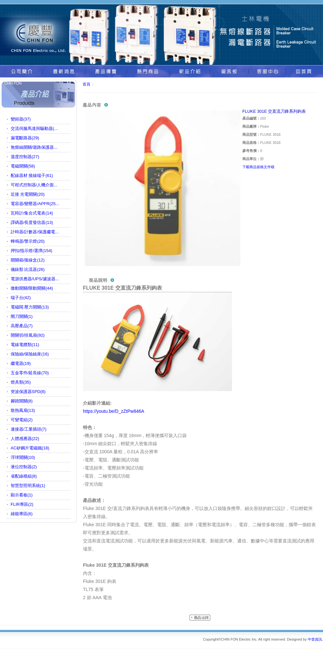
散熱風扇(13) (23, 410)
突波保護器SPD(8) (28, 391)
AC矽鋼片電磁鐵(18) (30, 448)
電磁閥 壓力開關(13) (30, 307)
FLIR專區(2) (22, 504)
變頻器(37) (21, 119)
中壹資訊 (315, 639)
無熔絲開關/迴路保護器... (34, 147)
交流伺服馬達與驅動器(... (34, 128)
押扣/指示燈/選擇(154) (31, 250)
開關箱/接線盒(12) (28, 260)
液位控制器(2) (24, 466)
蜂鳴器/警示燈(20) (28, 241)
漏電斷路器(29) (25, 137)
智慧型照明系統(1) (28, 485)
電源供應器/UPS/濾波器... (35, 278)
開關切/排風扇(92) (28, 335)
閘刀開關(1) (22, 316)
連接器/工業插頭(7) (29, 429)
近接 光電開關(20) (28, 194)
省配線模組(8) (24, 476)
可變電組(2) (22, 419)
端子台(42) (21, 297)
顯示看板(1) (22, 495)
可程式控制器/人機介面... (34, 184)
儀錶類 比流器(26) (28, 269)
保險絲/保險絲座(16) (30, 354)
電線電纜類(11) (25, 344)
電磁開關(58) (23, 166)
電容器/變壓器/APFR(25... (35, 203)
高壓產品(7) (22, 325)
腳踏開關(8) (22, 401)
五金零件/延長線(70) (30, 372)
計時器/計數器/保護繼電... (35, 231)
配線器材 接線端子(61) (32, 175)
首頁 (86, 84)
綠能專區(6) (22, 513)
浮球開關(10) (23, 457)
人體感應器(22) (25, 438)
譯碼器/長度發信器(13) (32, 222)
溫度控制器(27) (25, 156)
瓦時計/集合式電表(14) (32, 213)
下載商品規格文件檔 (258, 167)
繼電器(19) (21, 363)
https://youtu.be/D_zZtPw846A (113, 411)
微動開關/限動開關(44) (32, 288)
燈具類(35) (21, 382)
